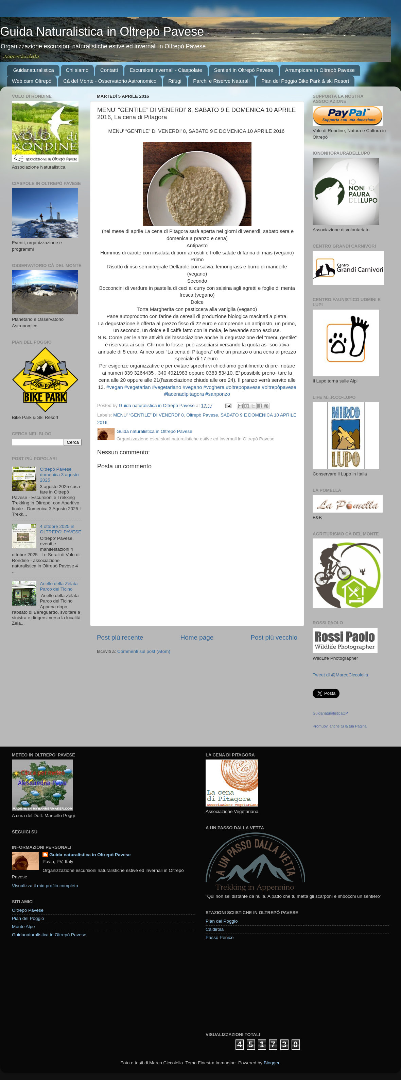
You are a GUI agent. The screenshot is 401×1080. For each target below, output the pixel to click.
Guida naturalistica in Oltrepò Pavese (89, 854)
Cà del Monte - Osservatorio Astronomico (109, 81)
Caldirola (215, 929)
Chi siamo (77, 70)
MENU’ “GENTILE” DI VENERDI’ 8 (148, 415)
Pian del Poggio (28, 918)
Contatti (109, 70)
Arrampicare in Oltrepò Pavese (320, 70)
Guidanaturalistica (33, 70)
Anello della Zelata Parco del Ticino (58, 586)
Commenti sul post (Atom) (143, 651)
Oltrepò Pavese (202, 415)
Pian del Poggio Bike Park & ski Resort (305, 81)
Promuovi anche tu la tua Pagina (340, 726)
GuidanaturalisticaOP (330, 713)
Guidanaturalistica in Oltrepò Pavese (49, 934)
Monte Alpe (23, 926)
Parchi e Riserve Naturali (221, 81)
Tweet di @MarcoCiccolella (340, 674)
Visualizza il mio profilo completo (45, 885)
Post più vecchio (273, 637)
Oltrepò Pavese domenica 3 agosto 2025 (59, 475)
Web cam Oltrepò (31, 81)
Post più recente (120, 637)
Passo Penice (220, 937)
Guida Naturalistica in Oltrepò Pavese (102, 31)
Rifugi (174, 81)
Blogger (271, 1062)
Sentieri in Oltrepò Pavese (243, 70)
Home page (197, 637)
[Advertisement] (240, 986)
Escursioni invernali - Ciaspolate (165, 70)
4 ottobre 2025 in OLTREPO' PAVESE (60, 529)
